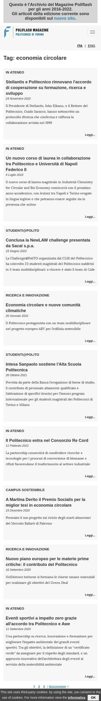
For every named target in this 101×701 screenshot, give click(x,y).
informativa (76, 699)
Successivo (57, 686)
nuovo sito (64, 18)
